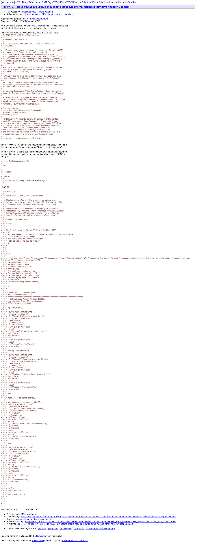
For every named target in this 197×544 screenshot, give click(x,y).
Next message (33, 14)
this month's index (127, 2)
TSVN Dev (58, 2)
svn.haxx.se (8, 2)
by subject (66, 528)
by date (42, 528)
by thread (53, 528)
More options (45, 12)
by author (78, 528)
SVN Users (34, 2)
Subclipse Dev (88, 2)
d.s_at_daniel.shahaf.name (35, 19)
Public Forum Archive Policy (75, 540)
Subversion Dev (43, 536)
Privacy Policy (38, 540)
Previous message (52, 14)
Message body (29, 12)
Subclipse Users (107, 2)
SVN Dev (21, 2)
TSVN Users (72, 2)
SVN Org (46, 2)
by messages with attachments (100, 528)
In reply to (68, 14)
